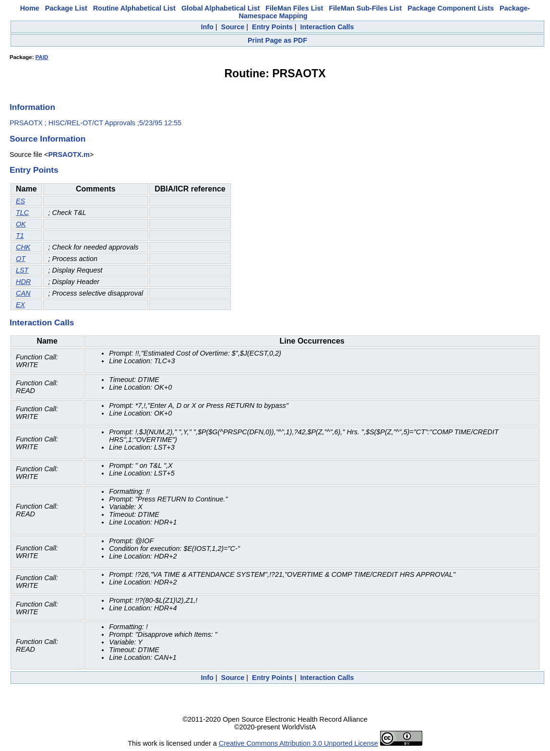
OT (20, 258)
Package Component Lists (450, 8)
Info (207, 27)
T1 (20, 235)
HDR (23, 282)
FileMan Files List (294, 8)
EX (20, 305)
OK (21, 224)
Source (233, 27)
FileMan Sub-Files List (365, 8)
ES (20, 201)
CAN (23, 293)
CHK (23, 247)
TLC (22, 212)
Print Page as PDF (277, 40)
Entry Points (272, 27)
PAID (42, 57)
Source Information (47, 138)
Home (29, 8)
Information (32, 107)
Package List (66, 8)
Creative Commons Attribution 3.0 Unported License (298, 743)
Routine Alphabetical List (134, 8)
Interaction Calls (327, 27)
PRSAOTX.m (68, 154)
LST (22, 270)
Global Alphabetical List (220, 8)
